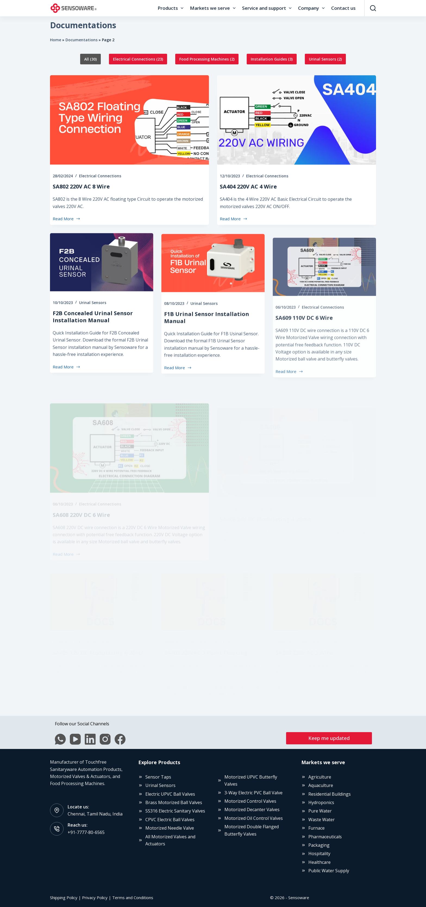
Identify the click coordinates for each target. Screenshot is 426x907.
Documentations (81, 39)
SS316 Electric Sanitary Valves (175, 811)
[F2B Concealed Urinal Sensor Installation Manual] (101, 282)
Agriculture (319, 777)
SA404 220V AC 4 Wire (248, 195)
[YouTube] (74, 738)
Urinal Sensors (92, 322)
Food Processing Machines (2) (206, 59)
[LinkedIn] (89, 738)
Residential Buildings (329, 794)
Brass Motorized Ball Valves (173, 802)
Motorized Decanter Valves (252, 809)
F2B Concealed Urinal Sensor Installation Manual (93, 336)
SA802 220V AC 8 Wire (81, 188)
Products (171, 8)
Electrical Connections (100, 177)
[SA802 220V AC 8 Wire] (129, 121)
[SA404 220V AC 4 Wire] (296, 129)
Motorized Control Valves (250, 801)
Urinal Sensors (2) (325, 59)
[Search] (373, 8)
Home (55, 39)
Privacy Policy (95, 897)
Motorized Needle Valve (169, 828)
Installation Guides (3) (272, 59)
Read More (66, 221)
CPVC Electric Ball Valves (170, 820)
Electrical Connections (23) (138, 59)
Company (312, 8)
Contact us (343, 8)
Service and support (267, 8)
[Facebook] (119, 738)
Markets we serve (213, 8)
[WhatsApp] (59, 738)
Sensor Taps (158, 777)
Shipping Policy (63, 897)
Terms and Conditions (132, 897)
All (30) (90, 59)
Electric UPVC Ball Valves (170, 794)
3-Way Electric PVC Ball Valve (253, 793)
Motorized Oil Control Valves (253, 818)
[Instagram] (104, 738)
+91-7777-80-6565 (86, 832)
